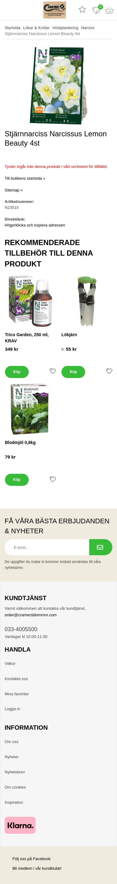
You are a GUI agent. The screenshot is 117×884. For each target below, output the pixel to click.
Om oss (12, 741)
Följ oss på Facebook (28, 858)
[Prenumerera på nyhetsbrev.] (100, 547)
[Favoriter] (96, 10)
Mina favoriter (17, 694)
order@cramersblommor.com (31, 615)
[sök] (21, 10)
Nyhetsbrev (15, 772)
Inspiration (14, 802)
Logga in (12, 708)
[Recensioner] (82, 10)
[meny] (7, 10)
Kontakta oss (16, 678)
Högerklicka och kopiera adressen (35, 225)
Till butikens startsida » (25, 178)
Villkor (10, 663)
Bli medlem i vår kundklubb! (36, 868)
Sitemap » (14, 190)
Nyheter (12, 756)
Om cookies (15, 787)
